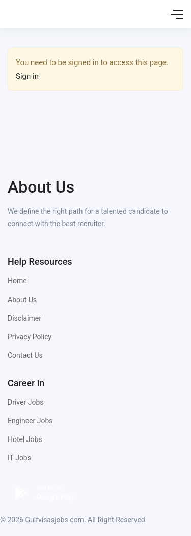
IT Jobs (19, 458)
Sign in (27, 76)
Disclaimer (24, 318)
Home (17, 281)
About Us (22, 300)
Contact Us (25, 355)
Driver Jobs (25, 402)
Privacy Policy (29, 337)
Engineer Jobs (30, 421)
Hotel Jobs (25, 439)
